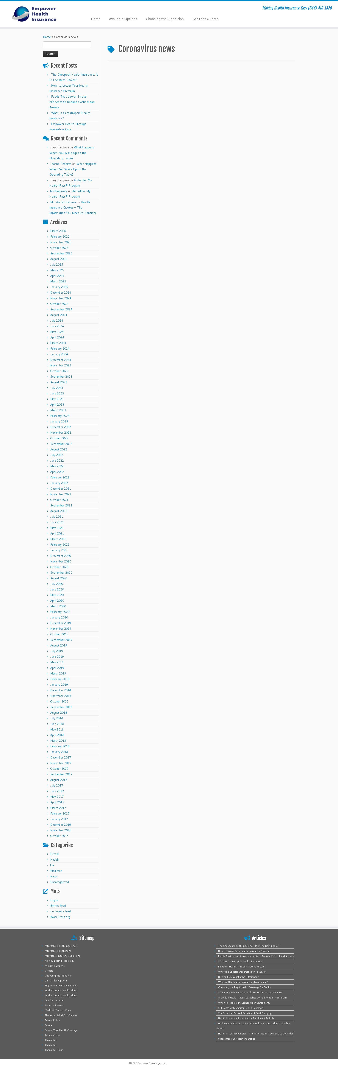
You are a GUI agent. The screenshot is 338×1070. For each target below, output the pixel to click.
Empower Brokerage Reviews (61, 985)
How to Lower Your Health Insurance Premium (244, 951)
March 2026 (58, 231)
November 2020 (60, 561)
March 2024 (58, 343)
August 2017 (58, 780)
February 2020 (59, 612)
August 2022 (58, 449)
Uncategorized (59, 882)
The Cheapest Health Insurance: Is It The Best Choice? (249, 946)
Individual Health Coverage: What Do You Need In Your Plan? (252, 997)
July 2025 (56, 264)
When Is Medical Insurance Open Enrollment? (244, 1003)
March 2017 (58, 808)
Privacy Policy (52, 1020)
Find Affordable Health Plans (61, 990)
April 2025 (57, 276)
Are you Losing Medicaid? (59, 961)
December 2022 (60, 427)
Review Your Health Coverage (61, 1030)
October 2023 (59, 371)
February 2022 (59, 477)
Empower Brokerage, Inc (151, 1063)
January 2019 (59, 685)
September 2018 (61, 707)
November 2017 (60, 763)
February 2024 (59, 348)
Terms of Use (52, 1035)
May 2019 (57, 662)
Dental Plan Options (56, 980)
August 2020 (58, 578)
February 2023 (59, 416)
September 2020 (61, 573)
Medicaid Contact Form (58, 1010)
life (52, 865)
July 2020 (56, 584)
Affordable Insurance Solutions (62, 956)
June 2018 (57, 724)
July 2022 (56, 455)
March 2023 (58, 410)
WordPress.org (60, 917)
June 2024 (57, 326)
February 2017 (59, 813)
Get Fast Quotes (205, 18)
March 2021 (58, 539)
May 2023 (57, 399)
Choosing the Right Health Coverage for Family (244, 987)
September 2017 (61, 774)
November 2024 (60, 298)
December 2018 (60, 690)
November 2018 (60, 696)
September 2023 (61, 376)
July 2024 (56, 320)
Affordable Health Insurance (61, 946)
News (54, 876)
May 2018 (57, 729)
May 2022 (57, 466)
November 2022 (60, 433)
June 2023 (57, 393)
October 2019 (59, 634)
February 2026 (59, 236)
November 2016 (60, 830)
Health (54, 859)
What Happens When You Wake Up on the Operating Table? (71, 152)
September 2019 (61, 640)
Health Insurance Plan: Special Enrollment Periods (246, 1018)
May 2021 (57, 528)
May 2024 (57, 332)
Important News (54, 1005)
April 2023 (57, 405)
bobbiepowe (58, 191)
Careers (49, 970)
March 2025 (58, 281)
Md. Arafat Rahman (63, 202)
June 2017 (57, 791)
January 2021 (59, 550)
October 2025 (59, 248)
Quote (48, 1025)
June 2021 (57, 522)
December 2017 (60, 757)
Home (95, 18)
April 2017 (57, 802)
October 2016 (59, 836)
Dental (54, 854)
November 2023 (60, 365)
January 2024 (59, 354)
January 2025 (59, 287)
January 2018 (59, 752)
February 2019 (59, 679)
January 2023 (59, 421)
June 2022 (57, 461)
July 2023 (56, 388)
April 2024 (57, 337)
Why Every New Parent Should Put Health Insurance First (250, 992)
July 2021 (56, 517)
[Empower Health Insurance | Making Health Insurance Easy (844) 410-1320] (39, 14)
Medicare (56, 871)
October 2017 (59, 769)
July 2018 (56, 718)
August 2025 (58, 259)
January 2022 (59, 483)
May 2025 (57, 270)
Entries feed (58, 906)
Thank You (51, 1040)
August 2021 (58, 511)
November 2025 (60, 242)
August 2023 (58, 382)
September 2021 (61, 505)
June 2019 (57, 657)
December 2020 (60, 556)
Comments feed (60, 911)
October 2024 (59, 304)
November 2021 (60, 494)
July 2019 (56, 651)
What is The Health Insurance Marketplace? (243, 982)
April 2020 (57, 601)
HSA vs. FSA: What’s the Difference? (238, 977)
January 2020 (59, 617)
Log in (54, 900)
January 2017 (59, 819)
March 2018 (58, 741)
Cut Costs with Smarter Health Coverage (240, 1008)
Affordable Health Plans (58, 951)
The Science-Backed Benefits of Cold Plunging (245, 1013)
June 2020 (57, 589)
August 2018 (58, 713)
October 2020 (59, 567)
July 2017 (56, 785)
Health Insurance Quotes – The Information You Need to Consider (72, 207)
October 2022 (59, 438)
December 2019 (60, 623)
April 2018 (57, 735)
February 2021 (59, 545)
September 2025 (61, 253)
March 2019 (58, 673)
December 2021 (60, 489)
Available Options (123, 18)
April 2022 (57, 472)
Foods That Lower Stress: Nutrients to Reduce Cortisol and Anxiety (72, 101)
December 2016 (60, 825)
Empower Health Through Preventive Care (241, 966)
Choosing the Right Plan (165, 18)
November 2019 (60, 629)
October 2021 (59, 500)
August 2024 (58, 315)
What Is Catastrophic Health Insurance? (241, 961)
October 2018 (59, 701)
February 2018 (59, 746)
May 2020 (57, 595)
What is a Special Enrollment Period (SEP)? (242, 971)
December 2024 (60, 292)
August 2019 (58, 645)
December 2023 (60, 360)
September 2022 (61, 444)
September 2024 (61, 309)
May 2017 (57, 797)
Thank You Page (54, 1050)
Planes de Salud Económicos (61, 1015)
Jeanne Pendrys (60, 164)
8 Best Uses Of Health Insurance (236, 1038)
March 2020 (58, 606)
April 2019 (57, 668)
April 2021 (57, 533)
